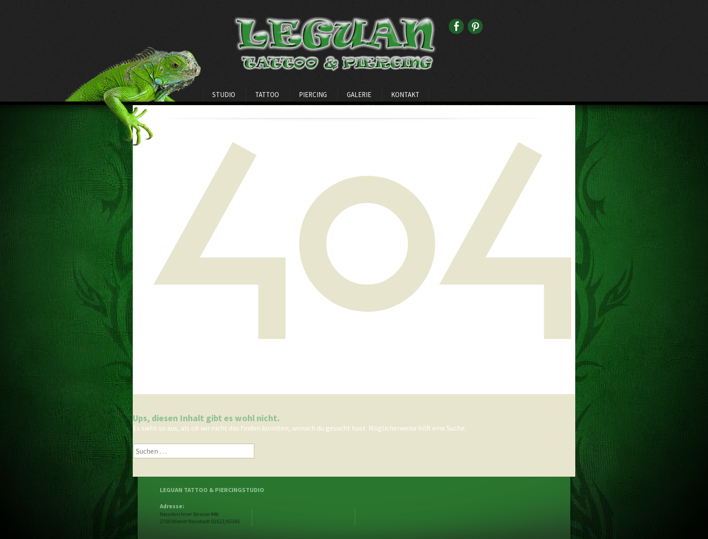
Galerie (359, 94)
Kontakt (405, 94)
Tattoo (267, 94)
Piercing (313, 94)
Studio (223, 94)
